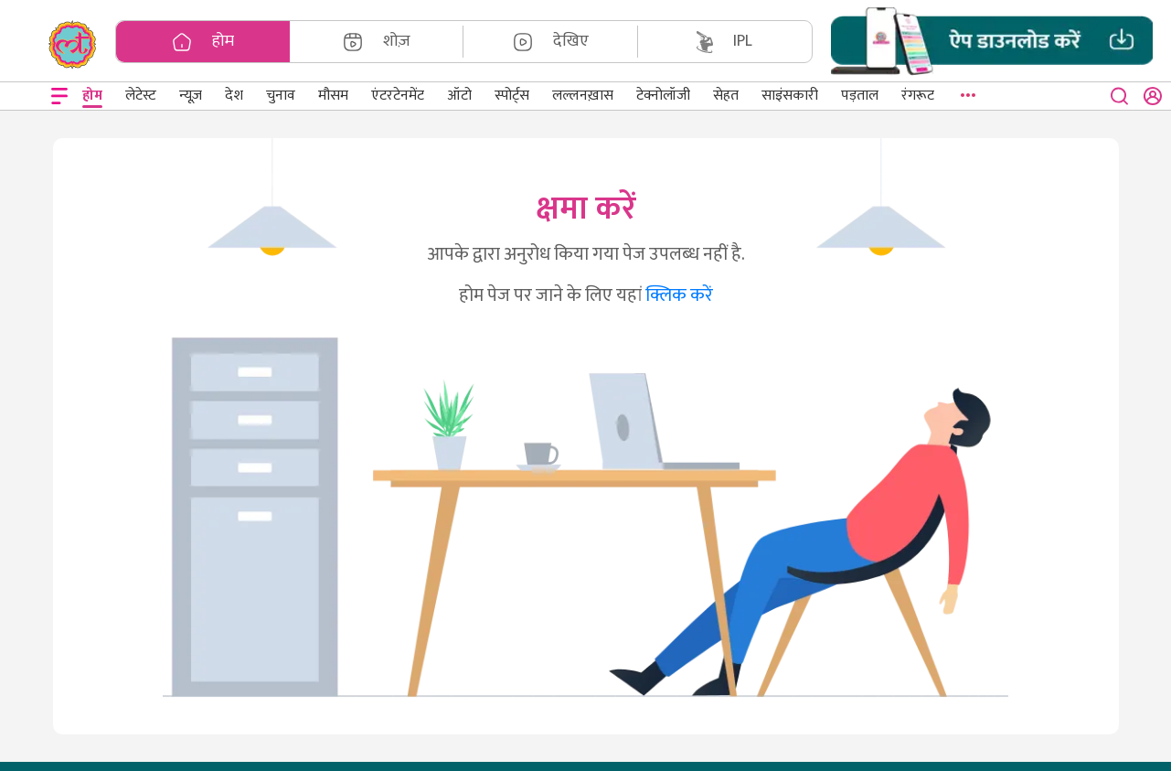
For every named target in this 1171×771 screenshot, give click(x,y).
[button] (992, 41)
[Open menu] (59, 96)
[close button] (1119, 96)
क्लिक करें (679, 295)
